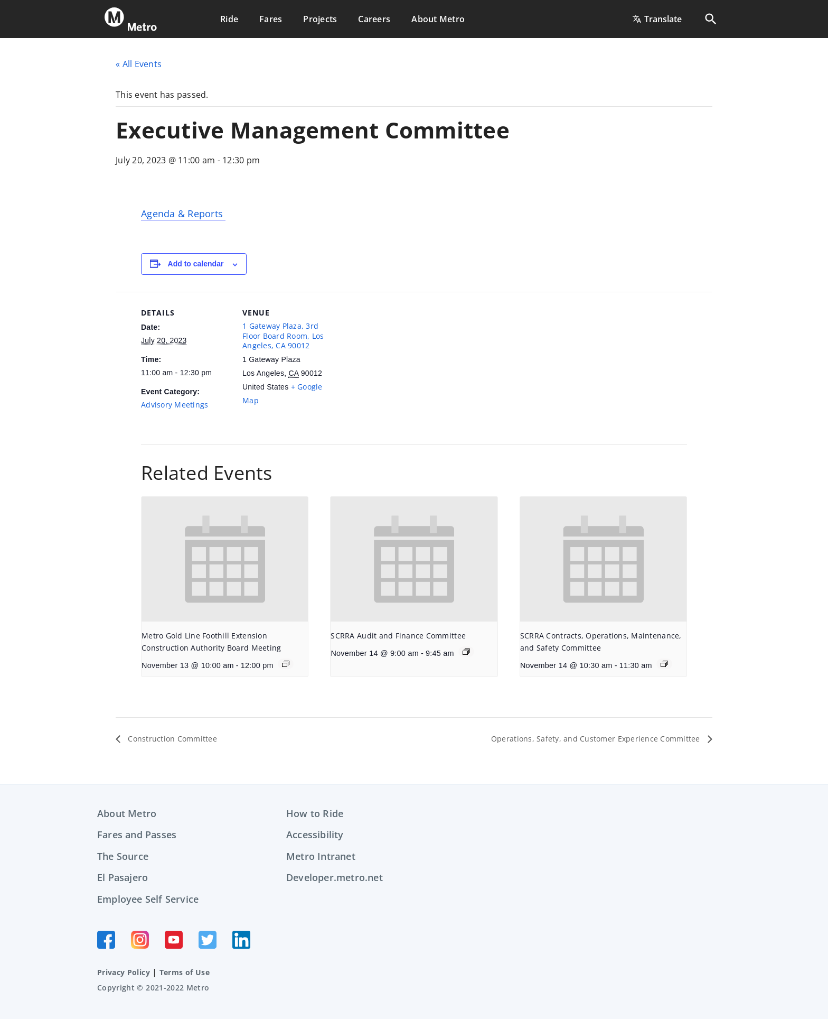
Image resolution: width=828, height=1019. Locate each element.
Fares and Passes (136, 834)
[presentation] (225, 559)
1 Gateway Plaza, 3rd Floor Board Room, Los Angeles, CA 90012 (283, 335)
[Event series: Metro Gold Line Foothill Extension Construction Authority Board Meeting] (285, 664)
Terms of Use (184, 972)
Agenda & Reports (183, 213)
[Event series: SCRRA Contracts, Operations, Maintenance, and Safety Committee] (664, 664)
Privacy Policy (123, 972)
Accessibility (315, 834)
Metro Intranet (320, 856)
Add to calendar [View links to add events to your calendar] (196, 264)
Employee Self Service (148, 899)
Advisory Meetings (174, 405)
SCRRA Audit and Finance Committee (398, 636)
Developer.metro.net (334, 877)
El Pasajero (122, 877)
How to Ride (314, 813)
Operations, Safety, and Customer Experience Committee (584, 739)
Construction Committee (178, 739)
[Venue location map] (399, 365)
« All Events (139, 64)
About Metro (126, 813)
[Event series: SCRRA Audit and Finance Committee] (466, 652)
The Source (122, 856)
